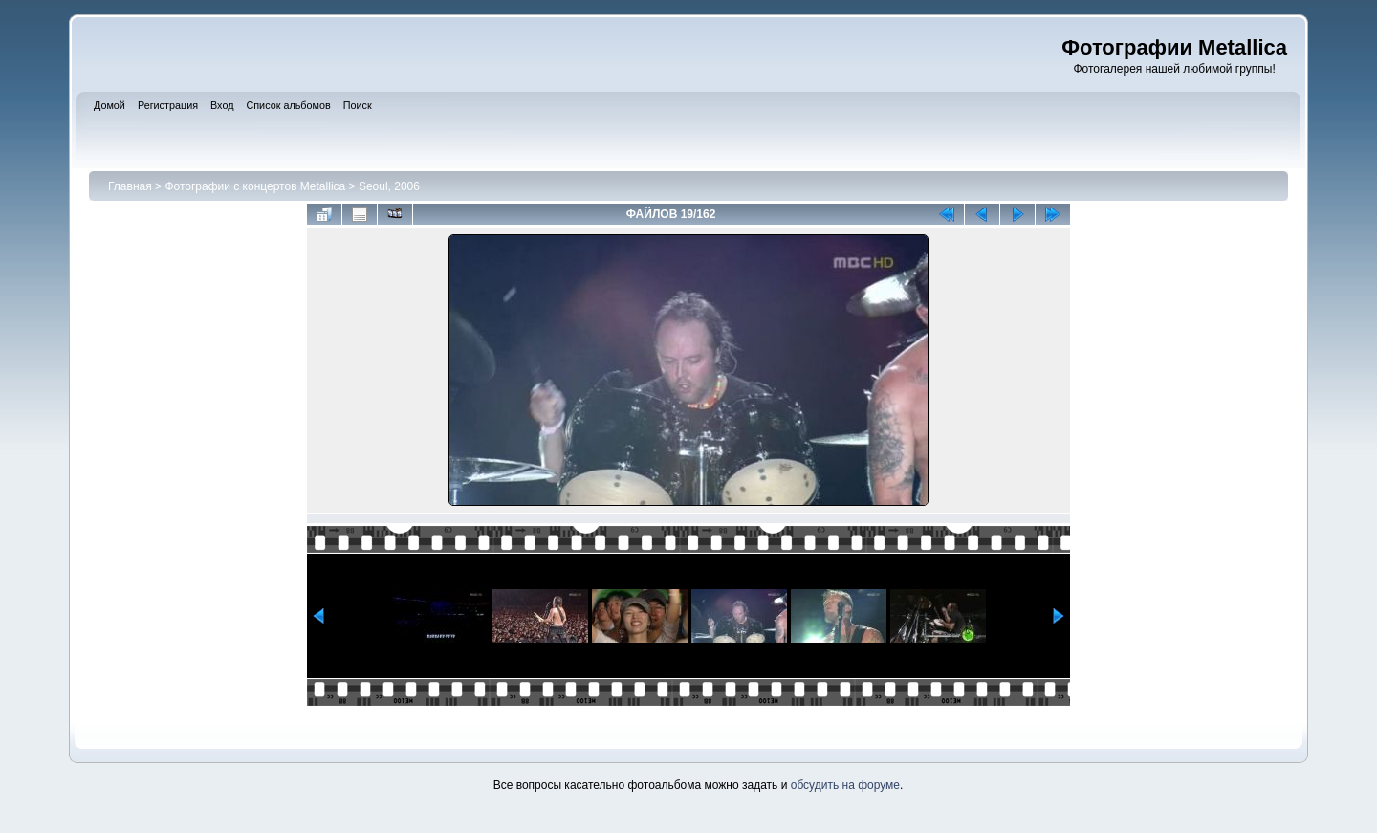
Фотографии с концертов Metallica (254, 186)
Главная (130, 186)
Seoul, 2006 (389, 186)
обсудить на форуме (845, 785)
